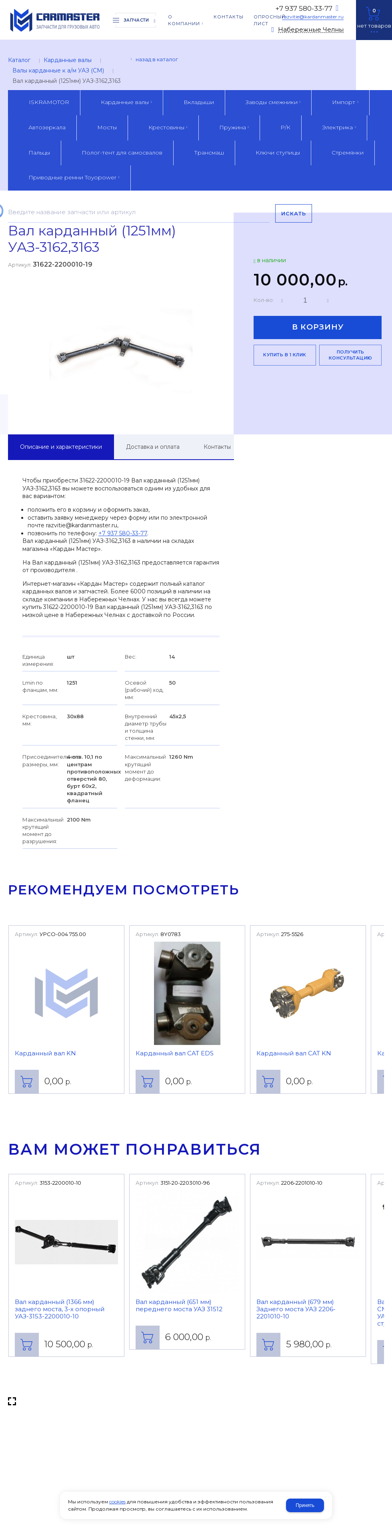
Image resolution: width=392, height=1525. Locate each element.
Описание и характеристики (61, 446)
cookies (117, 1502)
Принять (305, 1505)
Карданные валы (68, 60)
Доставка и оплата (153, 446)
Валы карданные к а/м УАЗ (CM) (58, 70)
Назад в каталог (157, 59)
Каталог (19, 60)
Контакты (217, 446)
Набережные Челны (311, 30)
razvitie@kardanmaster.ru (313, 17)
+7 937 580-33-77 (303, 8)
